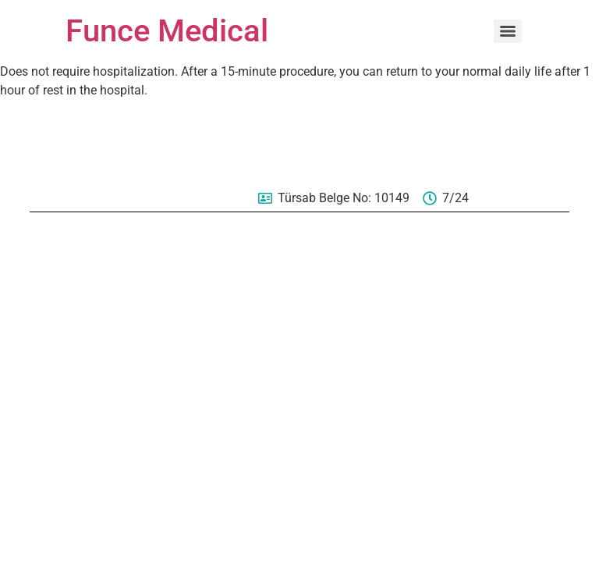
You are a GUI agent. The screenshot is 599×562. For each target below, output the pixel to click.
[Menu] (508, 31)
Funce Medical (167, 30)
